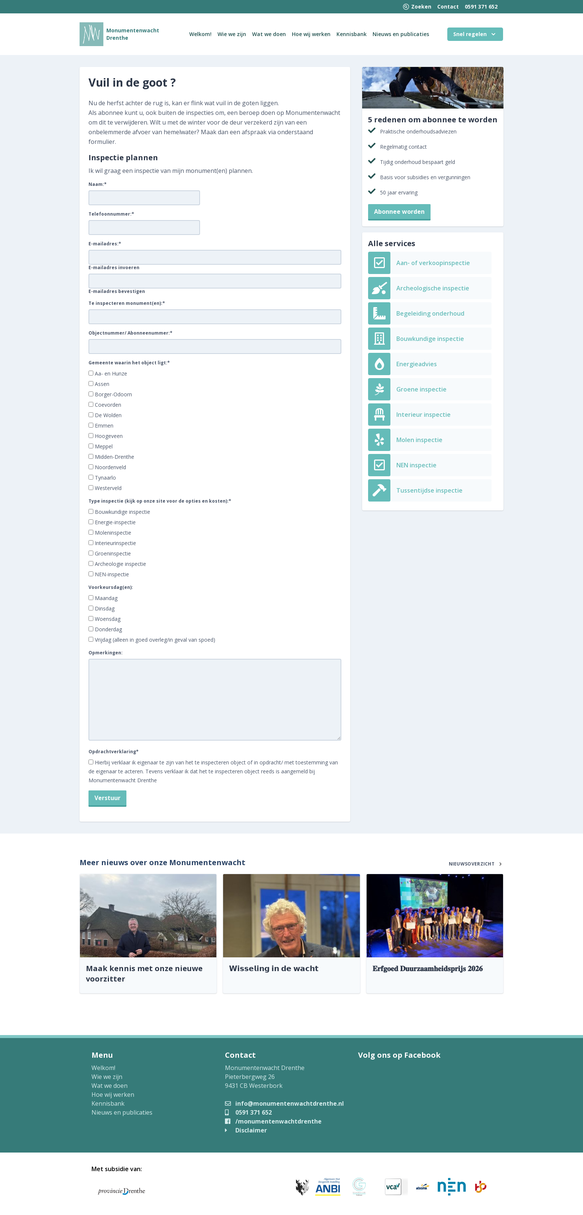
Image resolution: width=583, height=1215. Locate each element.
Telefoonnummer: (111, 214)
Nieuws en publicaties (401, 34)
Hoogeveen (109, 435)
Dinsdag (105, 608)
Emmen (104, 425)
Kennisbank (351, 34)
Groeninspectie (113, 553)
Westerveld (108, 488)
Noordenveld (110, 467)
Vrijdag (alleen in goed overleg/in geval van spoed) (155, 639)
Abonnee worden (399, 211)
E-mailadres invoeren (113, 268)
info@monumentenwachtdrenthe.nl (284, 1103)
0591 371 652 (481, 6)
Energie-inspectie (115, 522)
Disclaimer (246, 1130)
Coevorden (108, 404)
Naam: (97, 184)
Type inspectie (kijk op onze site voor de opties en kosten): (159, 501)
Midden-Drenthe (114, 456)
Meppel (104, 446)
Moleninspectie (113, 532)
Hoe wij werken (311, 34)
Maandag (106, 598)
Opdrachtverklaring (113, 752)
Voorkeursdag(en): (110, 587)
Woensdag (107, 618)
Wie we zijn (232, 34)
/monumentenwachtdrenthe (273, 1121)
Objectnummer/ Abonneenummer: (130, 333)
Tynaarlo (105, 477)
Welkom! (200, 34)
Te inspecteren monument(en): (126, 303)
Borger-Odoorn (113, 394)
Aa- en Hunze (111, 373)
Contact (448, 6)
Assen (102, 383)
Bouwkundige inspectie (122, 511)
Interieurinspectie (115, 543)
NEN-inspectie (112, 574)
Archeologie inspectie (120, 563)
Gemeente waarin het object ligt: (129, 363)
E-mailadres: (104, 244)
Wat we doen (269, 34)
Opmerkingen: (105, 653)
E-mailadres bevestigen (116, 291)
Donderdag (108, 629)
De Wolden (108, 415)
